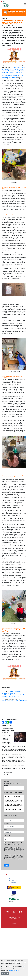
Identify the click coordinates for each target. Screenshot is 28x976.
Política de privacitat (13, 970)
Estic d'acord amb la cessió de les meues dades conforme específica (13, 844)
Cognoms (7, 824)
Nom (5, 818)
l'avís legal (14, 846)
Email (5, 829)
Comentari (7, 835)
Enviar (6, 865)
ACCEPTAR (5, 973)
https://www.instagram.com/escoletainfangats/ (15, 701)
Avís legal (14, 923)
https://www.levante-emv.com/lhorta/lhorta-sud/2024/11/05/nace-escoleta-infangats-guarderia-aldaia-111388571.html (13, 694)
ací (23, 966)
